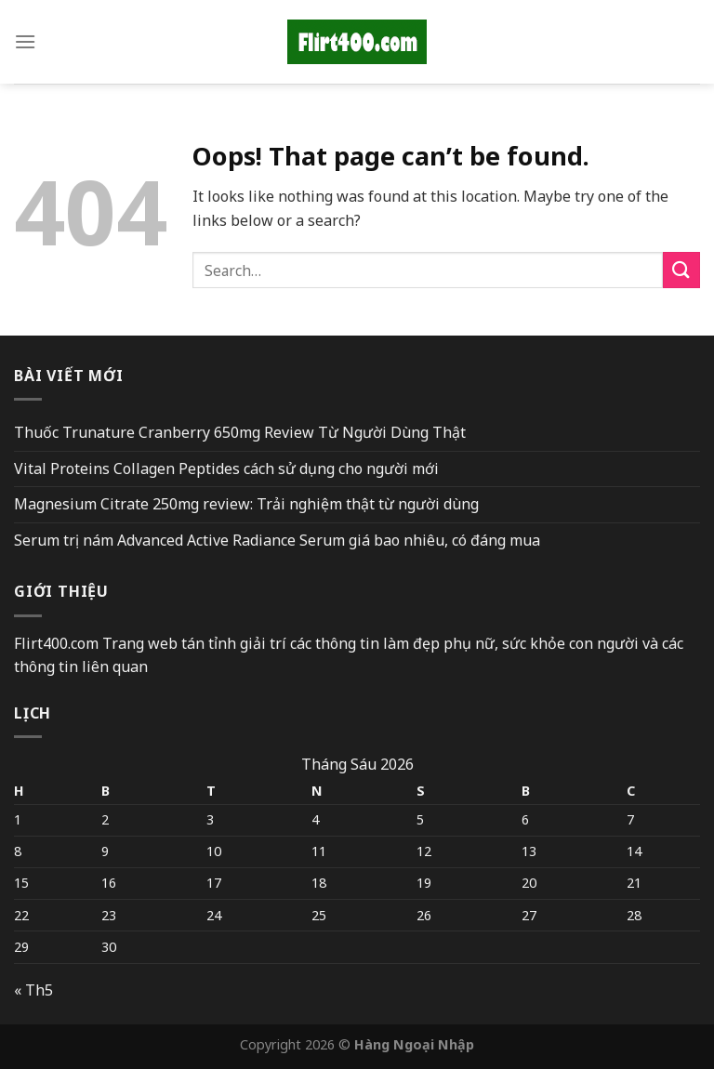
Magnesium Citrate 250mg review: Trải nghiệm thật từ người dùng (246, 504)
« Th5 (33, 990)
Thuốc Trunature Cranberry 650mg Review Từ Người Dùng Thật (240, 432)
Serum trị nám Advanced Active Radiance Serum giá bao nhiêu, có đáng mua (277, 540)
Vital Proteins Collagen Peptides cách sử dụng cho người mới (226, 468)
